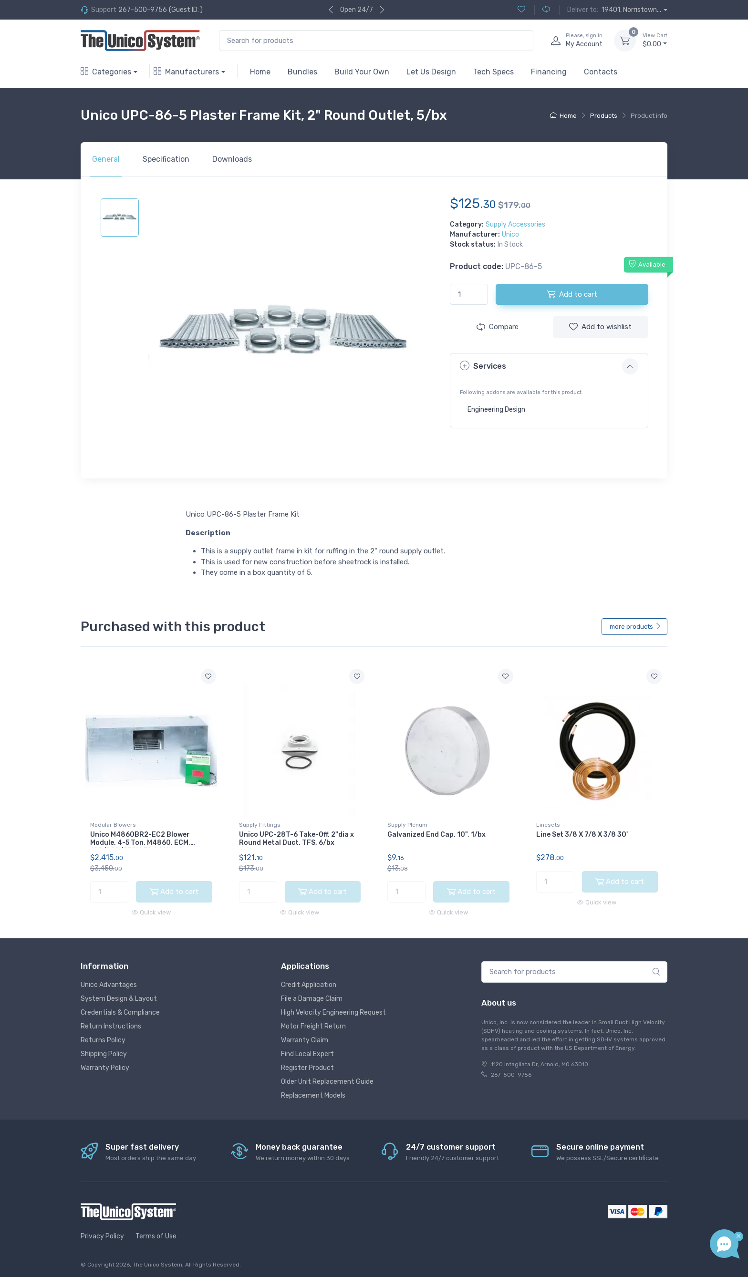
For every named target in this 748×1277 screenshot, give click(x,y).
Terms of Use (156, 1233)
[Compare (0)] (542, 10)
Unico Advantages (109, 981)
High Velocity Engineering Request (333, 1009)
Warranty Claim (304, 1036)
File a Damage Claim (312, 995)
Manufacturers (186, 71)
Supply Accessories (515, 224)
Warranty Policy (105, 1064)
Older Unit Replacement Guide (327, 1078)
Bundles (302, 71)
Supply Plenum (407, 824)
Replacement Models (313, 1092)
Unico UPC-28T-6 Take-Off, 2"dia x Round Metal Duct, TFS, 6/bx (296, 839)
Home (260, 71)
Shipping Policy (104, 1050)
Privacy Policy (102, 1233)
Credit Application (308, 981)
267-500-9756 (142, 10)
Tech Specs (493, 71)
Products (603, 115)
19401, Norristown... (631, 10)
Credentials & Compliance (120, 1009)
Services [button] (483, 366)
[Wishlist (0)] (521, 10)
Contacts (600, 71)
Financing (549, 71)
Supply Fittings (259, 824)
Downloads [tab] (232, 159)
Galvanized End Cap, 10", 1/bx (436, 835)
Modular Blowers (113, 824)
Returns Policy (103, 1036)
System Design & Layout (119, 995)
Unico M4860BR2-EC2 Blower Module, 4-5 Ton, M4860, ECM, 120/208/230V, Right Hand (140, 843)
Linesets (548, 824)
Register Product (307, 1064)
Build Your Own (361, 71)
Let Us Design (431, 71)
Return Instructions (111, 1022)
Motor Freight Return (313, 1022)
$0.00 (655, 40)
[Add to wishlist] (208, 676)
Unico (510, 234)
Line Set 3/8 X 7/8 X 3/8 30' (582, 835)
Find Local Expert (307, 1050)
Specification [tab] (166, 159)
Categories (106, 71)
